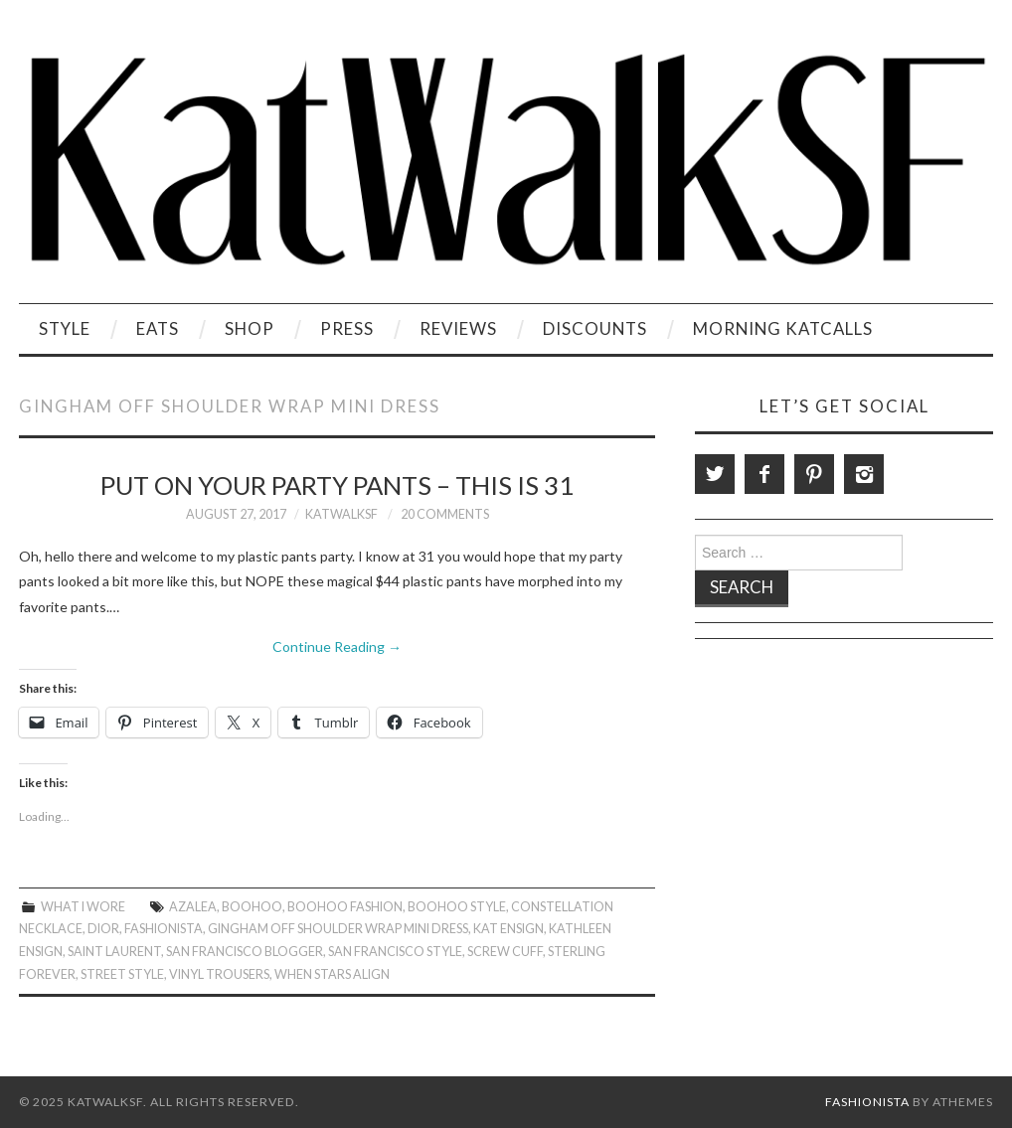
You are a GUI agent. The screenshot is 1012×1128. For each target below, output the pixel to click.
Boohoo (252, 906)
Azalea (193, 906)
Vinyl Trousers (219, 974)
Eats (157, 328)
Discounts (595, 328)
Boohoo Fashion (345, 906)
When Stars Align (332, 974)
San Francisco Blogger (244, 951)
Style (64, 328)
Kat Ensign (508, 928)
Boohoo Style (457, 906)
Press (347, 328)
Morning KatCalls (783, 328)
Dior (103, 928)
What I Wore (83, 906)
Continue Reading (337, 646)
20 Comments (445, 514)
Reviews (458, 328)
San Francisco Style (395, 951)
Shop (249, 328)
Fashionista (163, 928)
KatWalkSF (341, 514)
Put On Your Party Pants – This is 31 (337, 485)
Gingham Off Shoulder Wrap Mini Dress (338, 928)
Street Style (122, 974)
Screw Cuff (505, 951)
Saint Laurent (114, 951)
